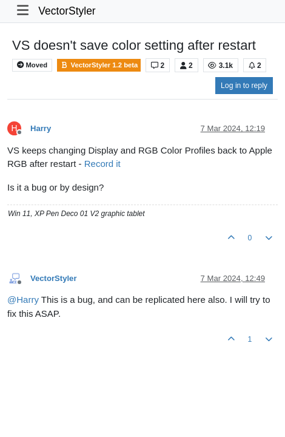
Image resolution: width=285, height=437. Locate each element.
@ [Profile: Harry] (23, 299)
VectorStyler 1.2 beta (99, 65)
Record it (102, 163)
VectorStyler (66, 11)
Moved (32, 65)
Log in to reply (244, 85)
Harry (40, 128)
